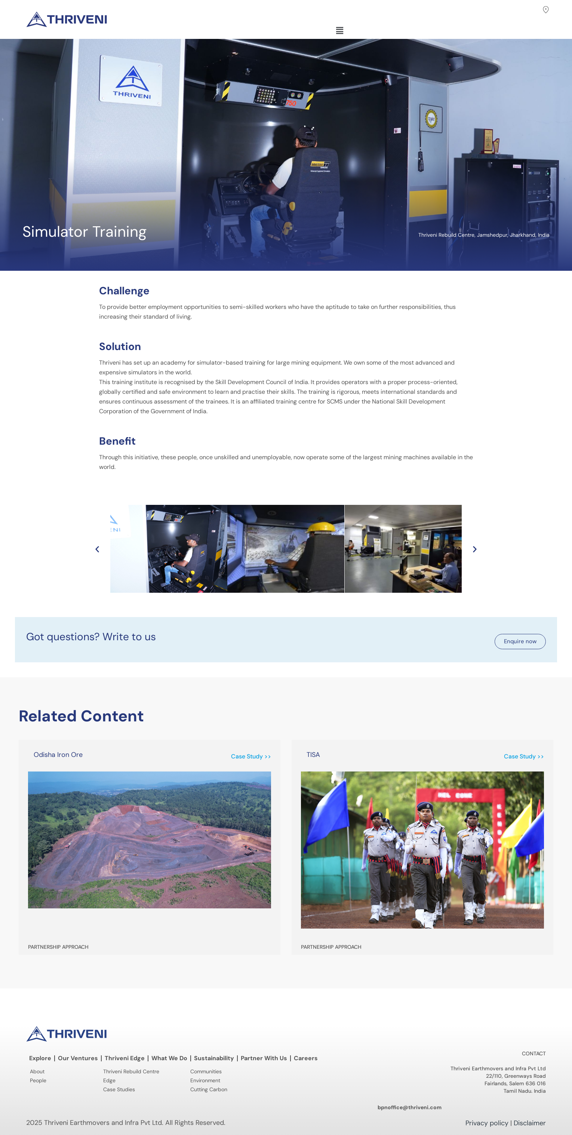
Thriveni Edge (125, 1058)
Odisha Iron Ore (58, 754)
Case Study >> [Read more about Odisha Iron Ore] (251, 756)
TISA (313, 754)
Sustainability (214, 1058)
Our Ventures (78, 1058)
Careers (306, 1058)
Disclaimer (530, 1123)
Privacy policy (486, 1123)
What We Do (169, 1058)
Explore (40, 1058)
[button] (530, 11)
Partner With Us (264, 1058)
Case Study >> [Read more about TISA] (524, 756)
